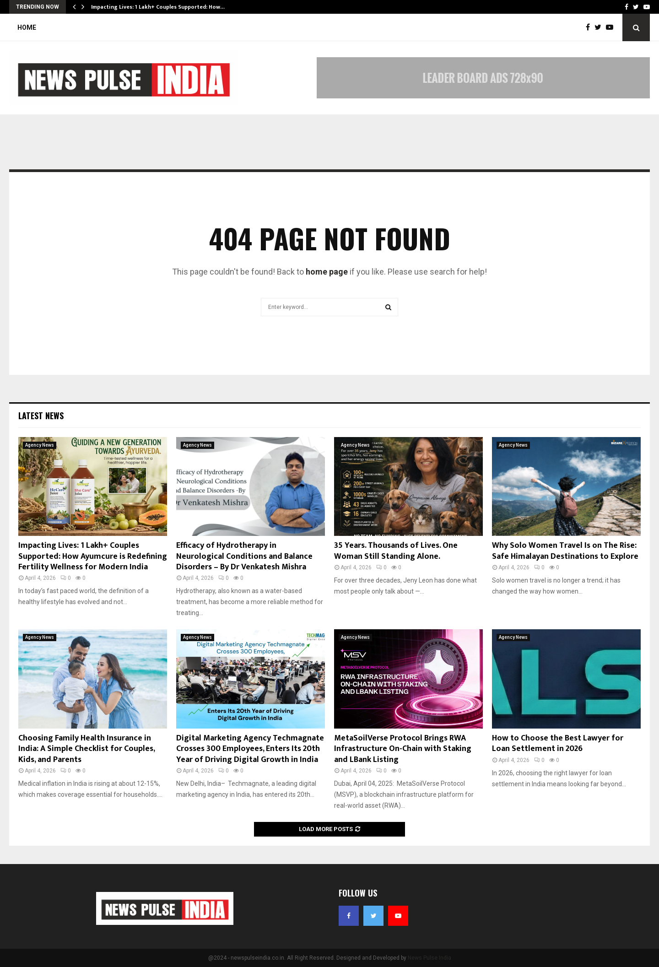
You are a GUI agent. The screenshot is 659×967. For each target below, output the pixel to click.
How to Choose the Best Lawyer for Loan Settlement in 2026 (557, 743)
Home (26, 27)
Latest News (41, 415)
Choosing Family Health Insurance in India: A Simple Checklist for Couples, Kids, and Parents (86, 749)
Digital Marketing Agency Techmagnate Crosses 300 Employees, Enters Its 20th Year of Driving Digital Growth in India (250, 749)
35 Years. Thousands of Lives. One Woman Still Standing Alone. (396, 551)
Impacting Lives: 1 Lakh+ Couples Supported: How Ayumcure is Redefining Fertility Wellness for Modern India (92, 556)
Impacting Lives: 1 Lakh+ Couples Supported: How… (158, 6)
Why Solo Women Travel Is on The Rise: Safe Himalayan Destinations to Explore (565, 551)
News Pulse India (429, 958)
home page (327, 271)
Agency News (39, 445)
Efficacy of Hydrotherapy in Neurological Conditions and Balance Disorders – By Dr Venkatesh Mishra (244, 556)
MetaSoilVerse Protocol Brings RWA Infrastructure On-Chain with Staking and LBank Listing (402, 749)
